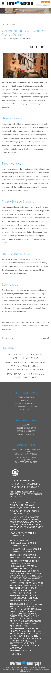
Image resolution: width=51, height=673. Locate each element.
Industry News (23, 38)
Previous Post (7, 338)
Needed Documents (26, 428)
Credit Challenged (26, 431)
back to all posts (12, 25)
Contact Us (26, 409)
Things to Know (26, 434)
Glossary (26, 425)
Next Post (44, 338)
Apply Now (26, 400)
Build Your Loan (26, 397)
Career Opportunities (26, 406)
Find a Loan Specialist (26, 403)
